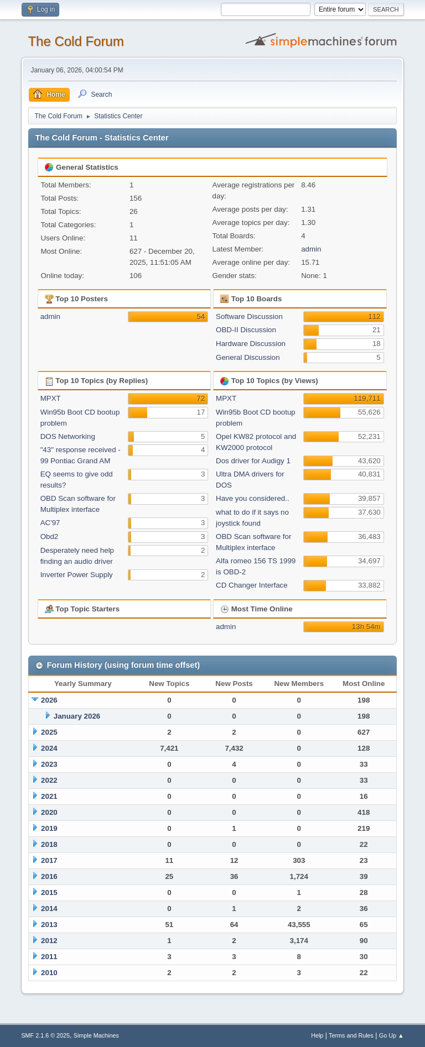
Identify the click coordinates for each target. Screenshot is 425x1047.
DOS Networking (67, 436)
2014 (49, 908)
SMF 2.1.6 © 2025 (45, 1035)
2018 (49, 844)
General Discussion (248, 357)
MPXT (50, 398)
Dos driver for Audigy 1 (253, 461)
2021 (49, 796)
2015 (49, 892)
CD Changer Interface (252, 585)
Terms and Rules (351, 1035)
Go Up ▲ (391, 1035)
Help (317, 1035)
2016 (49, 876)
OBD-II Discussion (246, 330)
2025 (49, 732)
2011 (49, 956)
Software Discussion (249, 316)
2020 (49, 812)
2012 (49, 940)
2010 (49, 973)
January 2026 (77, 716)
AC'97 (50, 523)
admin (311, 249)
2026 (49, 700)
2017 (49, 860)
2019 (49, 828)
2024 (49, 748)
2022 (49, 780)
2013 (49, 924)
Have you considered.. (252, 498)
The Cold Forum (75, 41)
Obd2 (49, 536)
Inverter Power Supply (76, 574)
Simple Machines (96, 1035)
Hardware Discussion (251, 343)
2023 (49, 764)
